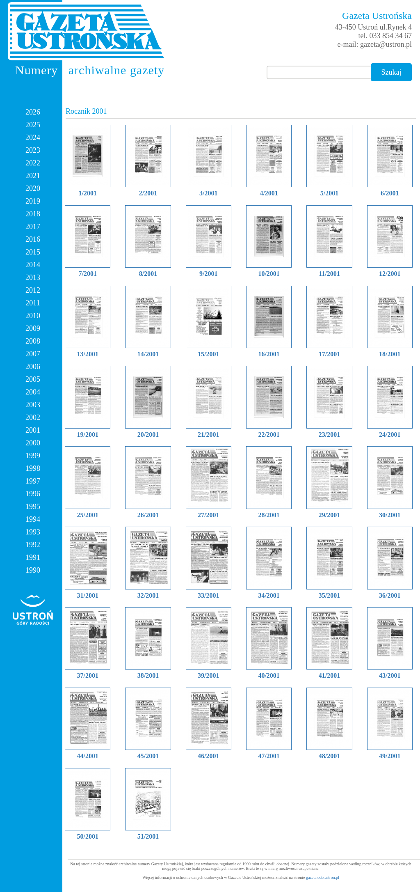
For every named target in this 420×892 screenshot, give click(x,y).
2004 (32, 392)
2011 (32, 303)
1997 (32, 481)
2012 (32, 290)
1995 (32, 506)
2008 (32, 341)
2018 (32, 214)
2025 (32, 125)
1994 (32, 519)
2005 (32, 379)
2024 (32, 137)
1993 (32, 532)
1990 (32, 570)
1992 (32, 545)
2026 (32, 112)
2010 (32, 316)
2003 (32, 405)
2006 (32, 366)
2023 (32, 150)
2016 (32, 239)
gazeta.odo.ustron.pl (322, 877)
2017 (32, 226)
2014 (32, 265)
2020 (32, 188)
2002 (32, 417)
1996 (32, 494)
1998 (32, 468)
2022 (32, 163)
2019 (32, 201)
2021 (32, 176)
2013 (32, 277)
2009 (32, 328)
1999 (32, 456)
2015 (32, 252)
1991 (32, 557)
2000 (32, 443)
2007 (32, 354)
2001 (32, 430)
